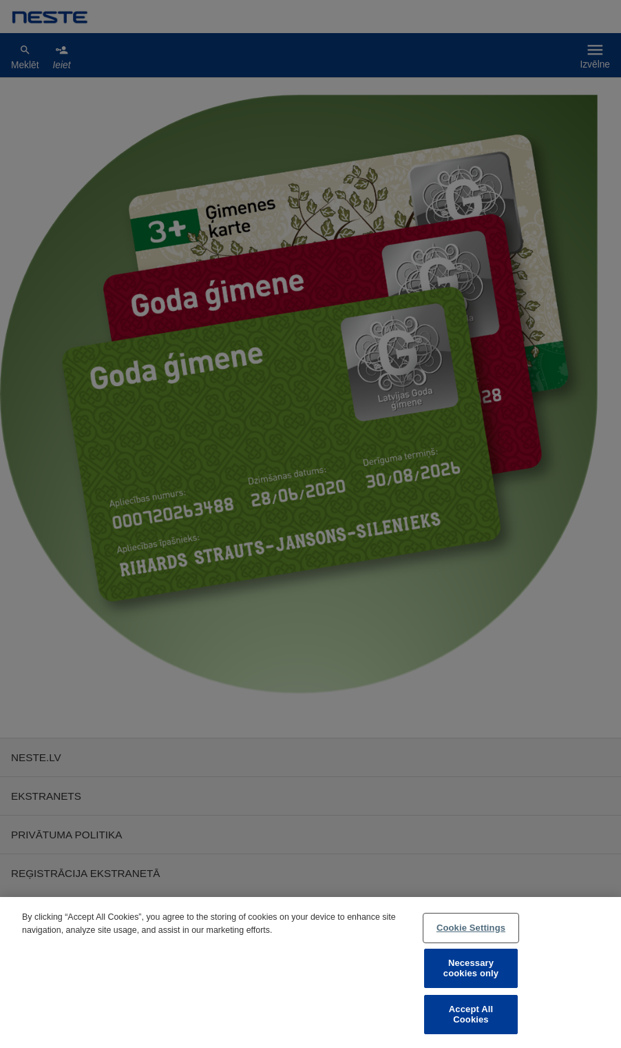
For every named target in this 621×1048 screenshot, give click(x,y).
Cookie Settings (470, 928)
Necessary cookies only (470, 968)
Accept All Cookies (471, 1014)
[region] (310, 972)
